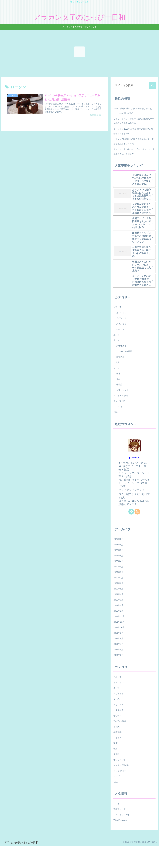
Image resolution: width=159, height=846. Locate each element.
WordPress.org (120, 820)
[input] (134, 85)
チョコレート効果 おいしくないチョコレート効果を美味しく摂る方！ (134, 151)
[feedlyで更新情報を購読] (131, 512)
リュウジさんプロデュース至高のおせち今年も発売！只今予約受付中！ (133, 121)
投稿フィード (119, 809)
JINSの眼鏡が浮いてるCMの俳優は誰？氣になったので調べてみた (133, 110)
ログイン (117, 803)
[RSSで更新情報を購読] (137, 512)
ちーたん (134, 457)
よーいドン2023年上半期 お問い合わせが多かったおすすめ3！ (133, 131)
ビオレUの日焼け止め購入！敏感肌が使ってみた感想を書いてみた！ (133, 141)
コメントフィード (121, 814)
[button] (152, 85)
